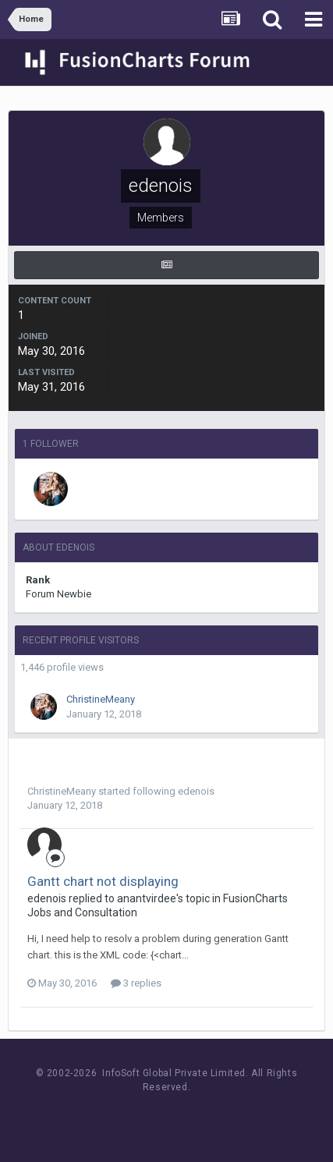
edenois (196, 791)
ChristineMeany (100, 699)
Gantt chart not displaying (103, 881)
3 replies (136, 983)
